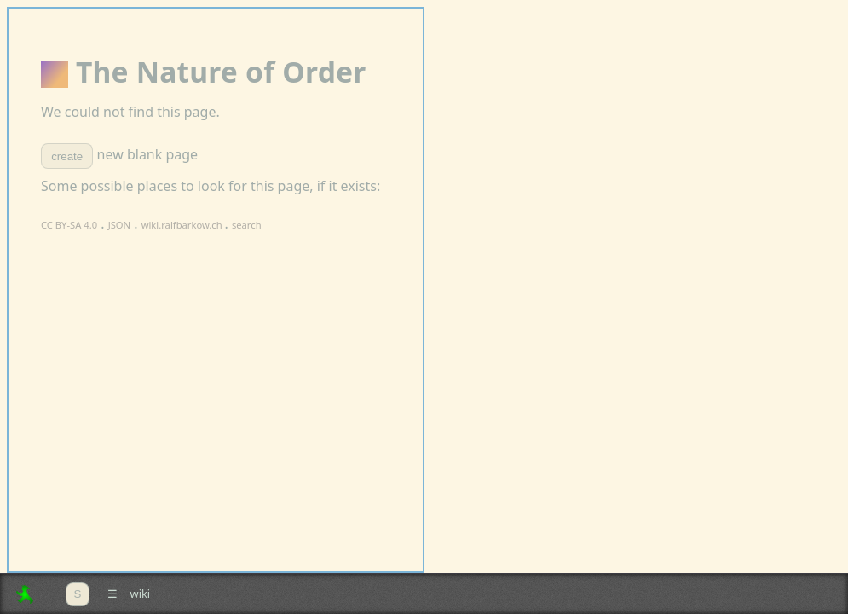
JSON (119, 224)
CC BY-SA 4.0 (69, 224)
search (247, 224)
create (67, 156)
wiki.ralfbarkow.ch (183, 224)
